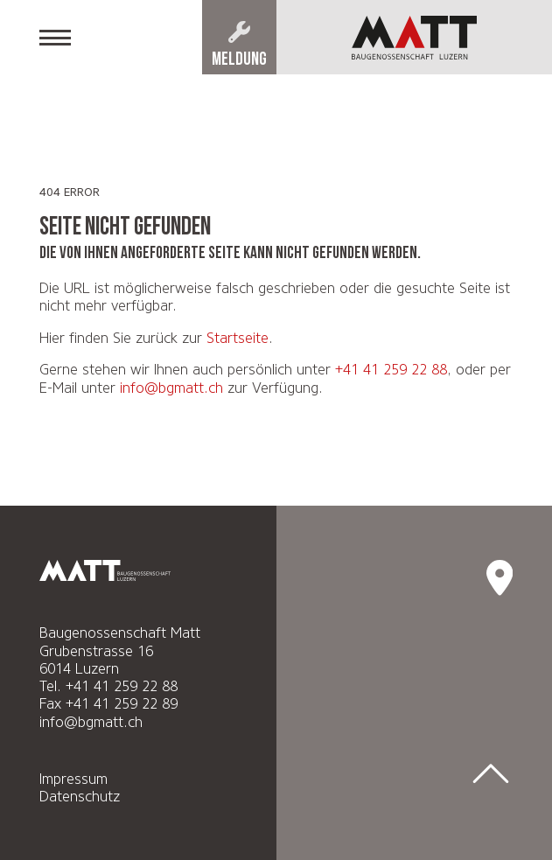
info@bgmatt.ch (171, 387)
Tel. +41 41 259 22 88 (108, 686)
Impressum (73, 778)
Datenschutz (79, 796)
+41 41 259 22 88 (391, 369)
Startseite (237, 337)
